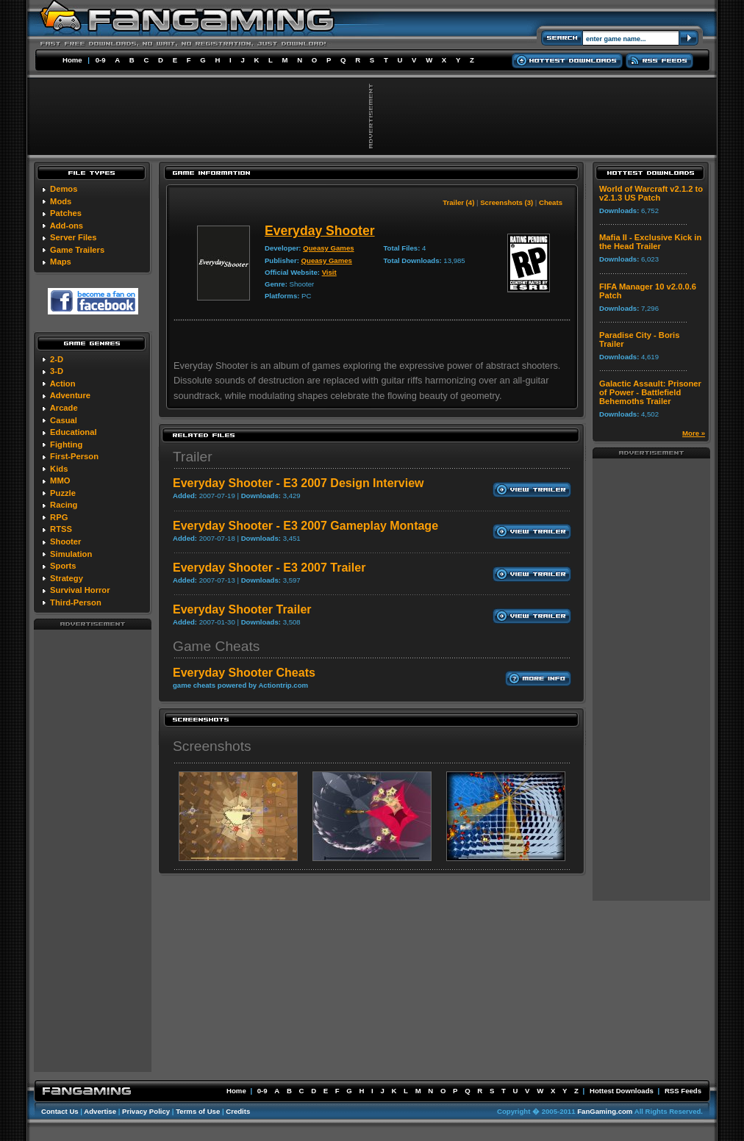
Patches (66, 213)
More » (693, 433)
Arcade (64, 407)
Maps (60, 261)
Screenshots (212, 746)
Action (63, 383)
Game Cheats (216, 646)
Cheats (550, 202)
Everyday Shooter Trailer (242, 609)
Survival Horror (80, 590)
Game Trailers (77, 249)
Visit (329, 272)
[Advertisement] (93, 850)
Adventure (70, 395)
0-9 (101, 60)
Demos (63, 188)
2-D (56, 359)
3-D (56, 371)
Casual (63, 420)
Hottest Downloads (622, 1091)
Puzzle (63, 493)
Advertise (100, 1111)
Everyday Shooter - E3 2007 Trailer (269, 567)
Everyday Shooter (320, 230)
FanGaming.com (604, 1111)
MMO (60, 480)
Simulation (71, 554)
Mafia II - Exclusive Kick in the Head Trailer (650, 242)
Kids (59, 468)
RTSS (61, 529)
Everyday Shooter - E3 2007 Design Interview (298, 483)
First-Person (74, 456)
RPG (59, 517)
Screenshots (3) (506, 202)
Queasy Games (328, 248)
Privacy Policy (146, 1111)
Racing (63, 504)
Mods (60, 201)
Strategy (66, 578)
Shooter (65, 541)
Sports (63, 565)
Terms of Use (198, 1111)
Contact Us (60, 1111)
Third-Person (75, 602)
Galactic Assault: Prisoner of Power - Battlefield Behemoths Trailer (650, 392)
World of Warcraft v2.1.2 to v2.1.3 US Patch (651, 193)
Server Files (73, 237)
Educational (73, 432)
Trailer (192, 456)
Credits (238, 1111)
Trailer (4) (458, 202)
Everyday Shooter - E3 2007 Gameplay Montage (305, 525)
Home (72, 60)
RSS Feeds (683, 1091)
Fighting (66, 444)
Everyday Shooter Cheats (244, 672)
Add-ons (66, 225)
